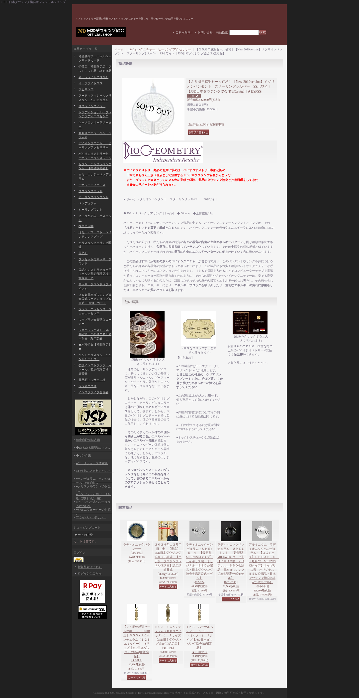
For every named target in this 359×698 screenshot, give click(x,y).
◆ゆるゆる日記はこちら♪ (93, 447)
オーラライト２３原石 (93, 77)
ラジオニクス (87, 386)
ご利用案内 (183, 32)
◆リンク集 (83, 455)
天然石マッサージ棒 (92, 380)
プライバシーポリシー (91, 517)
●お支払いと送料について (95, 471)
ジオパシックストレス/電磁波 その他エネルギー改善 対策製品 (95, 334)
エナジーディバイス (92, 185)
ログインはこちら (90, 573)
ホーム (119, 49)
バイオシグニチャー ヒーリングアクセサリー (159, 49)
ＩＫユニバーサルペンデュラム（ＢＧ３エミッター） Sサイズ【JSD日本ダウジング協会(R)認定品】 (199, 639)
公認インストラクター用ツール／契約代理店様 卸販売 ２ (95, 274)
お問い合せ (205, 32)
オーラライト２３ (90, 83)
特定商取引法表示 (88, 440)
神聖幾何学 (86, 226)
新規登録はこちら (90, 567)
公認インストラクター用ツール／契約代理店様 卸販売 (95, 370)
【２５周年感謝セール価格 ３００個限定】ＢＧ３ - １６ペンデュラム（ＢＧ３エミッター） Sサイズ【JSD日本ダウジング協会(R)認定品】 (136, 643)
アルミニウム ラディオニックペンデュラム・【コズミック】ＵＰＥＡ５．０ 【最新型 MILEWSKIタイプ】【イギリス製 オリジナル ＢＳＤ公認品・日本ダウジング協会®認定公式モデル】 (264, 565)
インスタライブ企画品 (93, 392)
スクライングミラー (92, 106)
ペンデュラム (89, 203)
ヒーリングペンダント (93, 197)
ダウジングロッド (90, 191)
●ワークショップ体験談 (92, 463)
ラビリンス (86, 89)
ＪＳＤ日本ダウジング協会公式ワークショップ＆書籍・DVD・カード (95, 299)
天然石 (83, 253)
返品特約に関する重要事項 (206, 124)
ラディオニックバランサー (136, 549)
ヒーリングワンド (90, 209)
